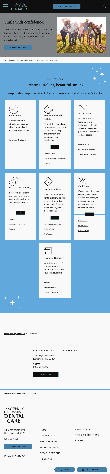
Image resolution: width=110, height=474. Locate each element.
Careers (80, 440)
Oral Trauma (48, 234)
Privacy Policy (84, 429)
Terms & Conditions (87, 435)
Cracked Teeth (49, 229)
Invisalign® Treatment (17, 140)
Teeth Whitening (50, 287)
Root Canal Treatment (17, 224)
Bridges (12, 229)
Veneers (47, 282)
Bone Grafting (83, 144)
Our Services (47, 435)
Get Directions (46, 375)
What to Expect (49, 447)
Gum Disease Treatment (87, 149)
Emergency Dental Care (52, 224)
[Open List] (54, 147)
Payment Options (50, 453)
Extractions (82, 221)
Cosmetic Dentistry (51, 292)
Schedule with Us (66, 6)
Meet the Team (48, 441)
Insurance (46, 459)
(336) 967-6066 (51, 60)
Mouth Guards (49, 153)
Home (43, 430)
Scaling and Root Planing (87, 154)
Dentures (12, 219)
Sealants (47, 163)
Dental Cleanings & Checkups (55, 158)
